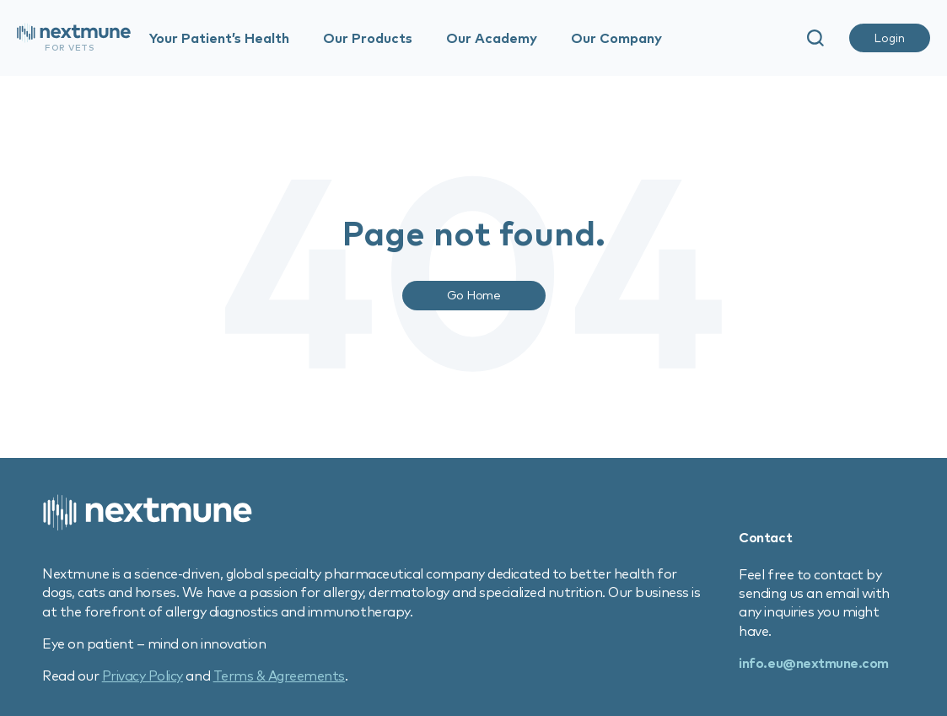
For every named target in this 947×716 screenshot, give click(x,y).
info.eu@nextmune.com (813, 662)
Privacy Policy (142, 675)
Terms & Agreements (279, 675)
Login (889, 38)
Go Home (474, 295)
